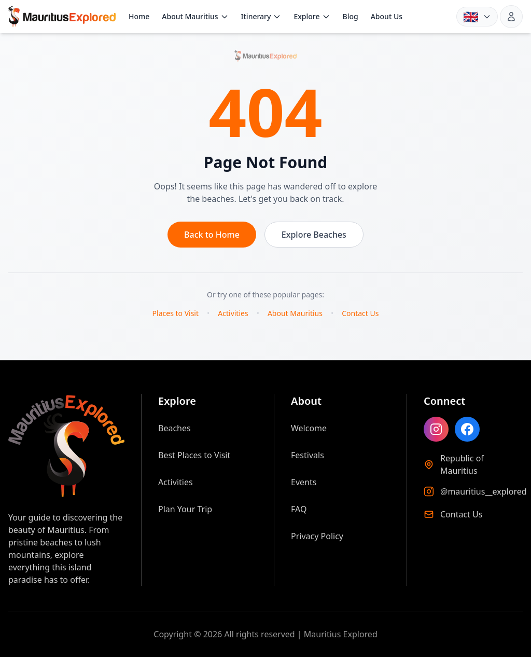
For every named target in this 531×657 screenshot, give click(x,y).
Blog (350, 16)
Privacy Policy (317, 536)
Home (139, 16)
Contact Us (360, 313)
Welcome (309, 428)
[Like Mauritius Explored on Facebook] (467, 429)
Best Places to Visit (194, 455)
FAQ (298, 509)
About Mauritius (195, 16)
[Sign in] (511, 16)
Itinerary (261, 16)
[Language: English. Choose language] (477, 16)
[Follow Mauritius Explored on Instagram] (436, 429)
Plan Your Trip (185, 509)
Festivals (307, 455)
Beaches (174, 428)
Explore (312, 16)
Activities (233, 313)
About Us (386, 16)
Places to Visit (175, 313)
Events (303, 482)
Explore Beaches (314, 234)
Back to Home (212, 234)
